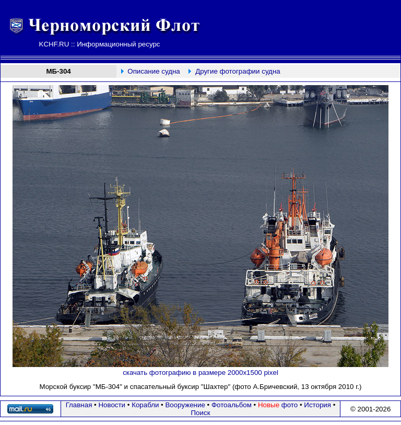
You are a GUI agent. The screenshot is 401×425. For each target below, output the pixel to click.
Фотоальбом (231, 405)
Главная (79, 405)
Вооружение (185, 405)
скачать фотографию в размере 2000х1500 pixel (200, 372)
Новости (111, 405)
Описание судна (153, 71)
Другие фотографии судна (237, 71)
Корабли (145, 405)
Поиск (200, 413)
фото (278, 405)
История (317, 405)
